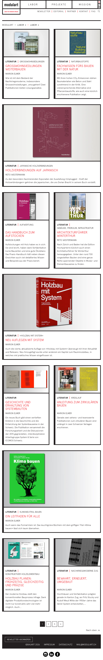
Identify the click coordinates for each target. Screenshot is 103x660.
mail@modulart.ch (86, 644)
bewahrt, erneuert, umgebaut (72, 580)
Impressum (49, 644)
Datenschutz (65, 644)
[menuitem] (42, 624)
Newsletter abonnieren (19, 639)
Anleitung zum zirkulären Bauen (77, 403)
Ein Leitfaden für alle (22, 516)
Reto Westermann (15, 174)
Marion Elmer (12, 73)
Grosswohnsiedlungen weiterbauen (23, 67)
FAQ (93, 11)
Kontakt (83, 11)
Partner (71, 11)
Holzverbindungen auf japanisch (31, 170)
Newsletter (43, 11)
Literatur (10, 61)
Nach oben (91, 630)
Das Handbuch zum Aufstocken (20, 234)
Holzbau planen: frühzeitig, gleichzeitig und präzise (24, 582)
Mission (85, 4)
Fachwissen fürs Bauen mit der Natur (75, 67)
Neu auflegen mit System (24, 340)
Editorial (59, 11)
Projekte (59, 4)
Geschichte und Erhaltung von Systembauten (18, 405)
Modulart (7, 25)
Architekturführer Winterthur (72, 234)
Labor (33, 4)
